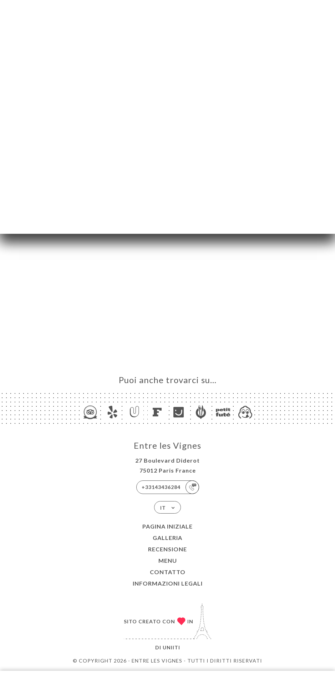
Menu (167, 560)
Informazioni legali (168, 583)
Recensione (167, 549)
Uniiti (171, 647)
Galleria (167, 537)
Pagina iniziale (167, 526)
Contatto (168, 571)
